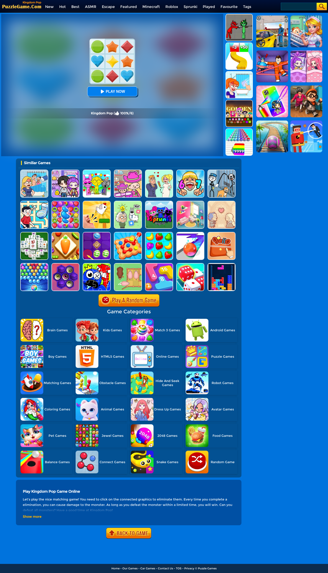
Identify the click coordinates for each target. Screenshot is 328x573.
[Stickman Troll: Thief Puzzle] (222, 171)
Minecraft (151, 7)
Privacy (189, 568)
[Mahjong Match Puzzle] (34, 233)
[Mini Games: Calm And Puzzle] (97, 202)
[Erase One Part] (239, 73)
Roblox (171, 7)
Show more (32, 517)
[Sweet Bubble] (34, 264)
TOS (179, 568)
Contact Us (165, 568)
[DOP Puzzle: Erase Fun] (34, 171)
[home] (21, 6)
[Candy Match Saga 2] (65, 202)
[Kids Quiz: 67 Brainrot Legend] (190, 171)
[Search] (298, 6)
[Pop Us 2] (65, 264)
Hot (62, 7)
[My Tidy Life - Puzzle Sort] (190, 202)
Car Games (147, 568)
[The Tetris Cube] (222, 264)
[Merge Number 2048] (159, 264)
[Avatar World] (128, 171)
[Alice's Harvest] (159, 233)
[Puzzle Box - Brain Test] (128, 202)
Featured (128, 7)
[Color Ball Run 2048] (239, 130)
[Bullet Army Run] (239, 44)
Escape (108, 7)
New (49, 7)
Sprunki (190, 7)
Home (115, 568)
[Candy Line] (97, 233)
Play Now (112, 91)
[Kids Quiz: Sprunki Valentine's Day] (97, 171)
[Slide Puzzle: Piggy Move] (128, 264)
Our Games (130, 568)
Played (209, 7)
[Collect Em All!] (128, 233)
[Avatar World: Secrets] (65, 171)
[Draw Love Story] (159, 171)
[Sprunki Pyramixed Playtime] (159, 202)
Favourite (229, 7)
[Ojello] (222, 233)
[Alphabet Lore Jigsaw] (97, 264)
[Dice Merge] (190, 264)
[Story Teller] (222, 202)
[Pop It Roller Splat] (190, 233)
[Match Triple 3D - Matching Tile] (65, 233)
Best (75, 7)
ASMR (90, 7)
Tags (247, 7)
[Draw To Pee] (34, 202)
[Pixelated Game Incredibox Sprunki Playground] (239, 15)
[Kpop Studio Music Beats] (239, 101)
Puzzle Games (207, 568)
